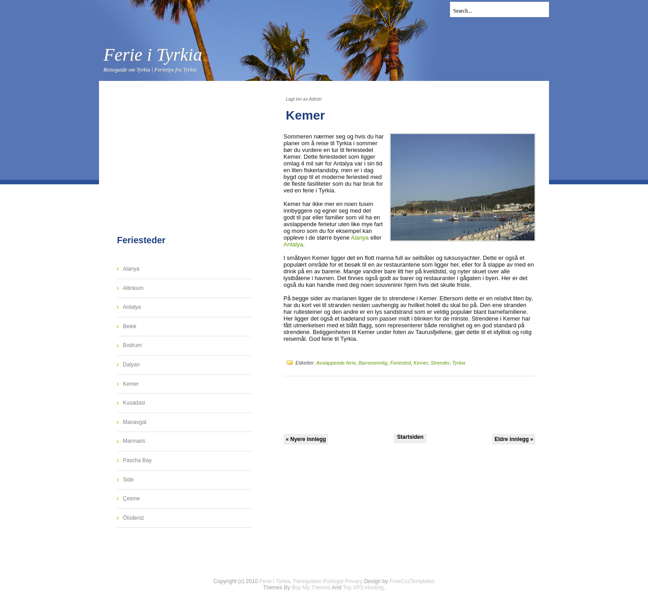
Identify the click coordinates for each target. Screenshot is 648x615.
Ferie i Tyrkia (153, 55)
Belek (129, 326)
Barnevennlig (373, 362)
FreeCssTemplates (412, 581)
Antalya (293, 244)
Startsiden (410, 437)
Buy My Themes (311, 587)
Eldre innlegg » (514, 439)
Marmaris (134, 441)
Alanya (360, 237)
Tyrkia (458, 362)
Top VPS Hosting (363, 587)
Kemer (305, 115)
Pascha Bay (137, 460)
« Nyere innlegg (306, 439)
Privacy (353, 581)
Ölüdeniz (133, 518)
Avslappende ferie (336, 362)
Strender (440, 362)
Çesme (131, 498)
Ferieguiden (307, 581)
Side (128, 480)
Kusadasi (134, 403)
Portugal (333, 581)
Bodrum (132, 345)
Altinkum (133, 288)
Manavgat (135, 422)
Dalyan (131, 364)
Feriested (400, 362)
